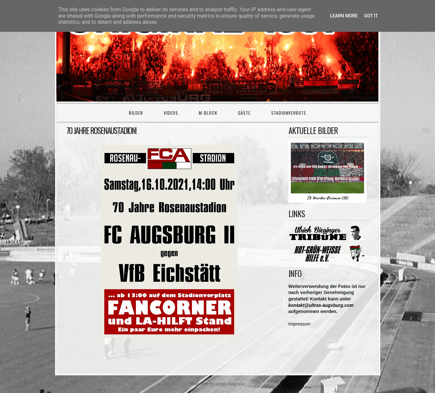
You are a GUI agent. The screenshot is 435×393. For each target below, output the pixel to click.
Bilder (136, 112)
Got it (371, 15)
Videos (171, 112)
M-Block (208, 112)
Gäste (244, 112)
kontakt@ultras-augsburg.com (321, 305)
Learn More (344, 15)
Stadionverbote (288, 112)
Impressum (299, 323)
